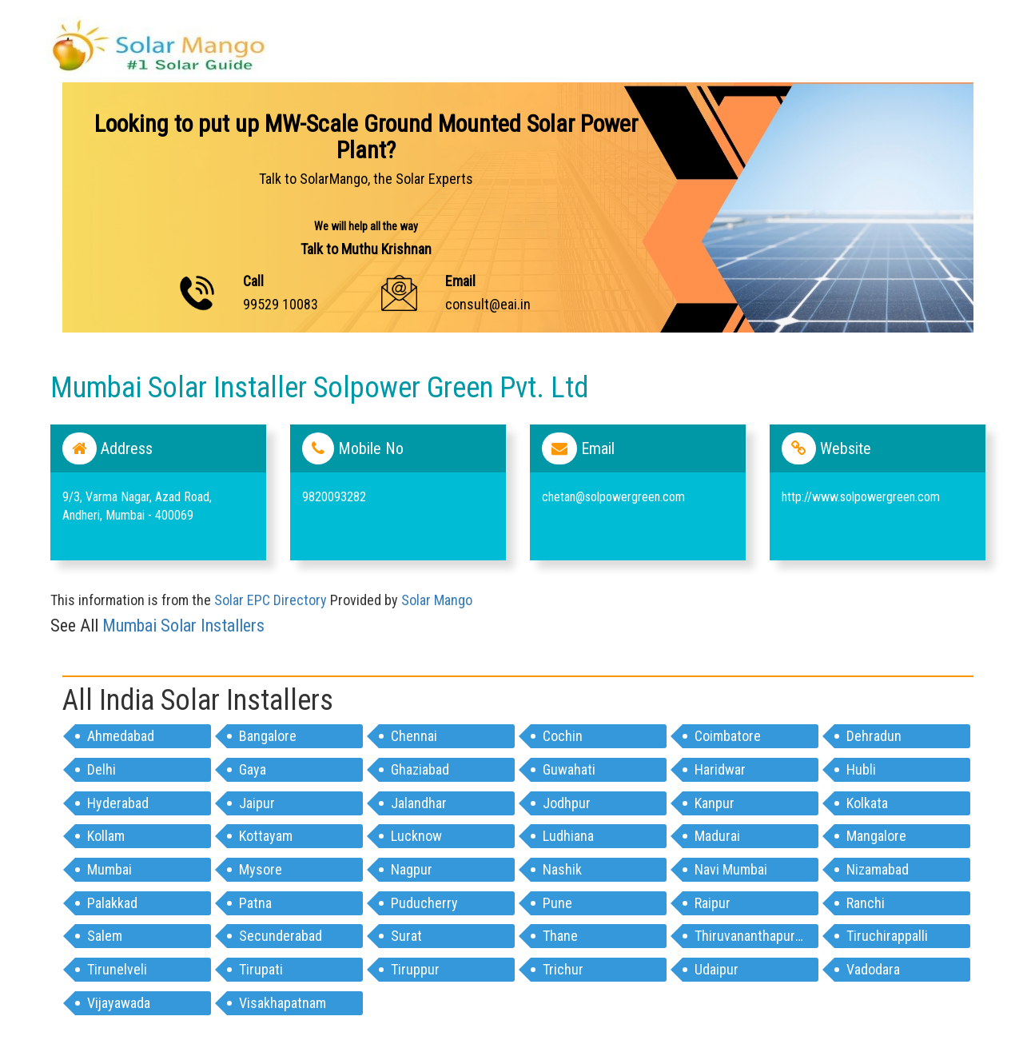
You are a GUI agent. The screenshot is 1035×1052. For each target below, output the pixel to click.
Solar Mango (436, 600)
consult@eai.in (488, 304)
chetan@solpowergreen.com (613, 496)
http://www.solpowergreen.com (861, 496)
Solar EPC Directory (270, 600)
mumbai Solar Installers (183, 626)
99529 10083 (280, 304)
